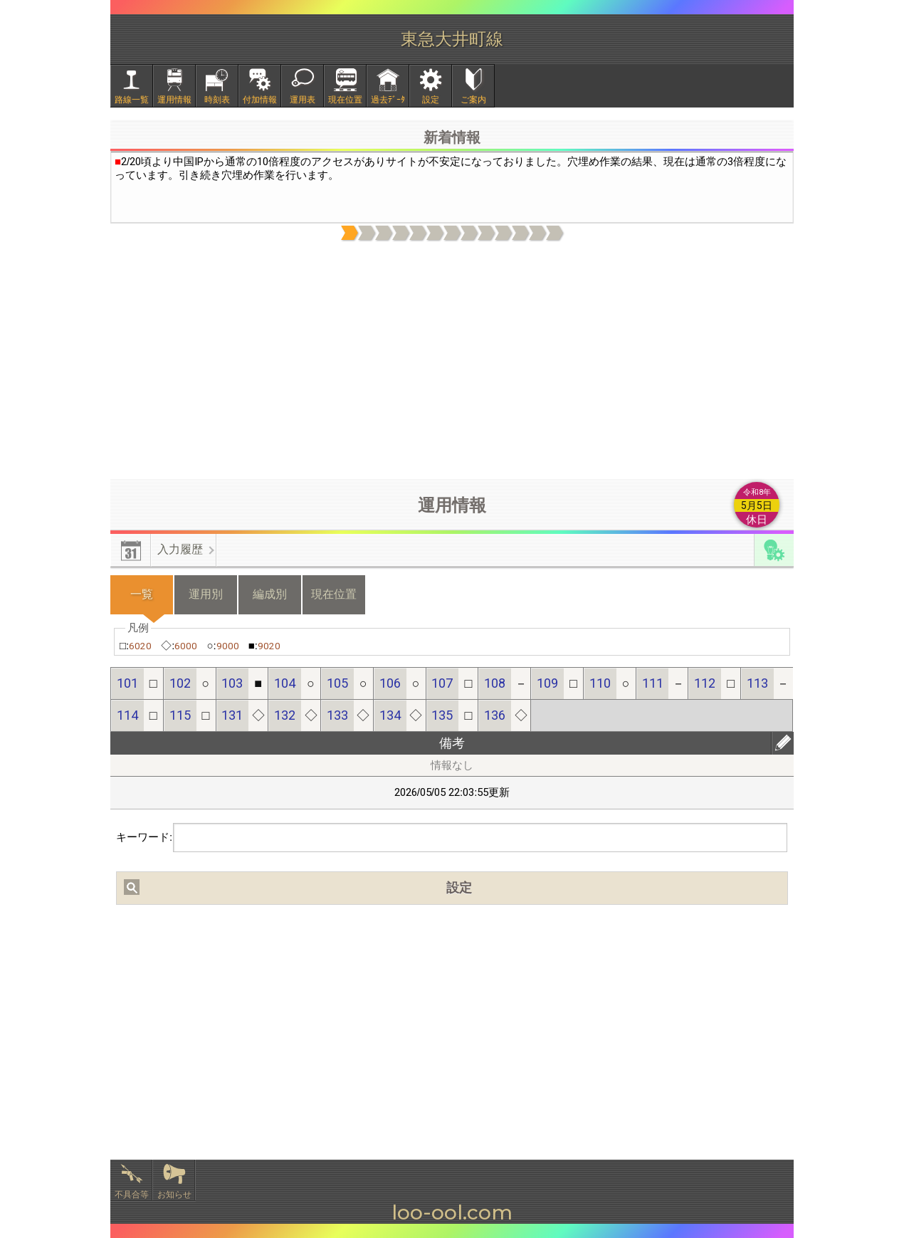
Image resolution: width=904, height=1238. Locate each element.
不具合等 (132, 1195)
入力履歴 (180, 549)
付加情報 (260, 100)
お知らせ (174, 1195)
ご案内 (473, 100)
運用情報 (174, 100)
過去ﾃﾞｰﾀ (388, 100)
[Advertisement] (452, 361)
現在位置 (345, 100)
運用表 (302, 100)
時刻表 (217, 100)
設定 (430, 100)
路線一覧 (132, 100)
